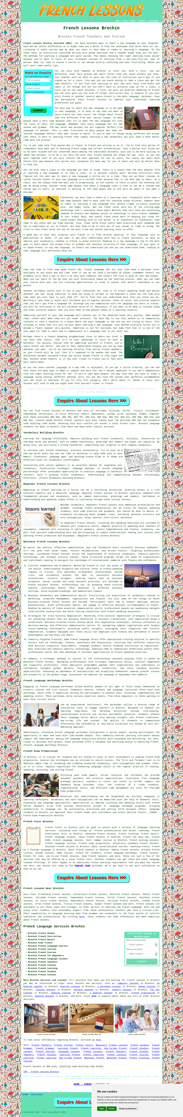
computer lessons (128, 983)
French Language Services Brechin (54, 926)
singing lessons (45, 990)
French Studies (139, 1045)
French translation (143, 993)
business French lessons (60, 846)
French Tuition (63, 1045)
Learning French (68, 1048)
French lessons (51, 411)
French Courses (45, 1051)
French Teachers (41, 1045)
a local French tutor (122, 423)
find (32, 894)
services (28, 999)
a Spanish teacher (101, 993)
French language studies (60, 837)
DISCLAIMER (153, 21)
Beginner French (94, 1058)
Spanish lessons (44, 996)
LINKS (125, 21)
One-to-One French (115, 1048)
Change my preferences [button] (128, 1109)
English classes (70, 986)
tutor (143, 71)
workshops (116, 705)
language (109, 674)
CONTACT (142, 21)
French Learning (91, 1048)
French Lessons (92, 1051)
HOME (118, 21)
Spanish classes (61, 993)
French (49, 827)
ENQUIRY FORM (82, 866)
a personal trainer (109, 986)
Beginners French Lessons (111, 1045)
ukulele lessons (83, 990)
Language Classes (69, 1051)
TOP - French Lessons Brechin (41, 1072)
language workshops (76, 732)
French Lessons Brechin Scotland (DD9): (48, 43)
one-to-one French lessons (62, 856)
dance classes (147, 986)
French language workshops (56, 686)
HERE (94, 996)
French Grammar (45, 1048)
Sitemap (25, 1094)
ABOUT (133, 21)
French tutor (84, 859)
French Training (139, 1058)
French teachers (74, 420)
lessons (79, 983)
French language (131, 907)
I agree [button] (101, 1109)
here (81, 917)
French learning (100, 862)
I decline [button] (111, 1109)
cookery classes (122, 990)
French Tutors (84, 1045)
